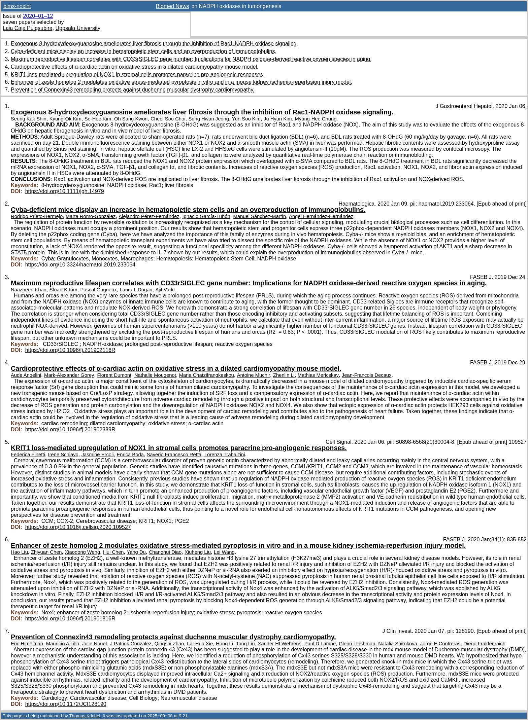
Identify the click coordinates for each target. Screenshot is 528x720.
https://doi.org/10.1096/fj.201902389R (70, 429)
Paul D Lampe (320, 643)
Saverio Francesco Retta (174, 454)
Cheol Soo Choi (168, 118)
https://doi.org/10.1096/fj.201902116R (70, 350)
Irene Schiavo (63, 454)
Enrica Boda (130, 454)
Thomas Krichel (84, 715)
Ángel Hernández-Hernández (321, 216)
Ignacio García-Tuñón (206, 216)
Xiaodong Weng (82, 552)
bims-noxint (17, 6)
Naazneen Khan (28, 289)
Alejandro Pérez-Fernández (149, 216)
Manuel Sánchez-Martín (259, 216)
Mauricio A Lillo (62, 643)
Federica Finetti (28, 454)
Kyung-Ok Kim (65, 118)
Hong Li (224, 643)
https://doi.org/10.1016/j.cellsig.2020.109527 (78, 527)
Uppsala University (78, 28)
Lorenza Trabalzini (224, 454)
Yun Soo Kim (246, 118)
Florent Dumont (114, 375)
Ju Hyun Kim (278, 118)
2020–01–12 (38, 16)
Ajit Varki (164, 289)
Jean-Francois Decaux (367, 375)
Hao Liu (19, 552)
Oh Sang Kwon (130, 118)
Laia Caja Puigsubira (28, 28)
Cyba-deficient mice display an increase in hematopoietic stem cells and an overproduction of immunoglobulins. (143, 51)
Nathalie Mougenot (155, 375)
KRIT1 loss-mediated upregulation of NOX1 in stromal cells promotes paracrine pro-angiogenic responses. (137, 74)
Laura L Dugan (136, 289)
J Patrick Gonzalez (131, 643)
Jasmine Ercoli (97, 454)
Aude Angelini (26, 375)
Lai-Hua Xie (200, 643)
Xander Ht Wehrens (279, 643)
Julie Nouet (94, 643)
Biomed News (172, 6)
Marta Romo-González (91, 216)
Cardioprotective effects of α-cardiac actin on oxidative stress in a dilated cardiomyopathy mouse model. (135, 67)
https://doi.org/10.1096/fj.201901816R (70, 618)
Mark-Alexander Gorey (69, 375)
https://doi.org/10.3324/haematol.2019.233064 (80, 264)
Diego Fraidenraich (484, 643)
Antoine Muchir (253, 375)
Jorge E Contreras (440, 643)
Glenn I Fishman (357, 643)
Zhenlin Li (284, 375)
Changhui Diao (165, 552)
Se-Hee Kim (98, 118)
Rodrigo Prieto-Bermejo (37, 216)
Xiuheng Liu (198, 552)
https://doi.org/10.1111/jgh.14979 (64, 191)
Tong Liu (245, 643)
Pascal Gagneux (98, 289)
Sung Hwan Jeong (208, 118)
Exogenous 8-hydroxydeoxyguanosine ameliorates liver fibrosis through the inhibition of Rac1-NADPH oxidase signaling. (154, 43)
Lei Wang (224, 552)
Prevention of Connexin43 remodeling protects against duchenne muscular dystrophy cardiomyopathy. (133, 90)
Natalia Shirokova (397, 643)
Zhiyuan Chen (46, 552)
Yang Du (136, 552)
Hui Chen (113, 552)
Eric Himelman (27, 643)
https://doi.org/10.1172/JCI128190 (65, 704)
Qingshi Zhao (169, 643)
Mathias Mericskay (318, 375)
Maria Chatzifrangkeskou (206, 375)
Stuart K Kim (63, 289)
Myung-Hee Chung (316, 118)
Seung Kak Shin (28, 118)
